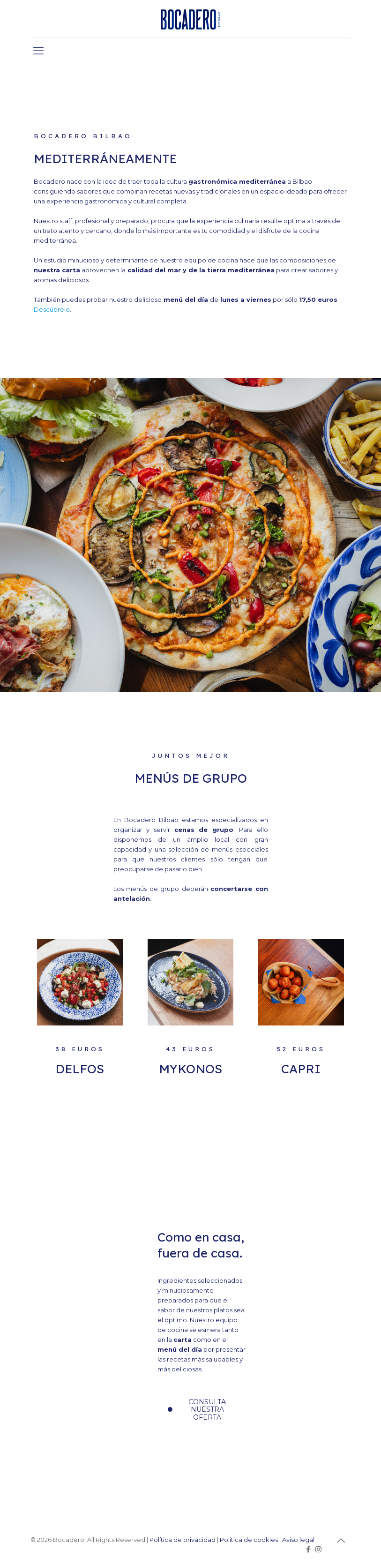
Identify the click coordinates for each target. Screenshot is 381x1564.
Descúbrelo (52, 309)
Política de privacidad (182, 1539)
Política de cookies (249, 1539)
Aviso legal (298, 1539)
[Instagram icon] (318, 1549)
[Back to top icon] (341, 1540)
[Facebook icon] (308, 1549)
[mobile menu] (38, 51)
